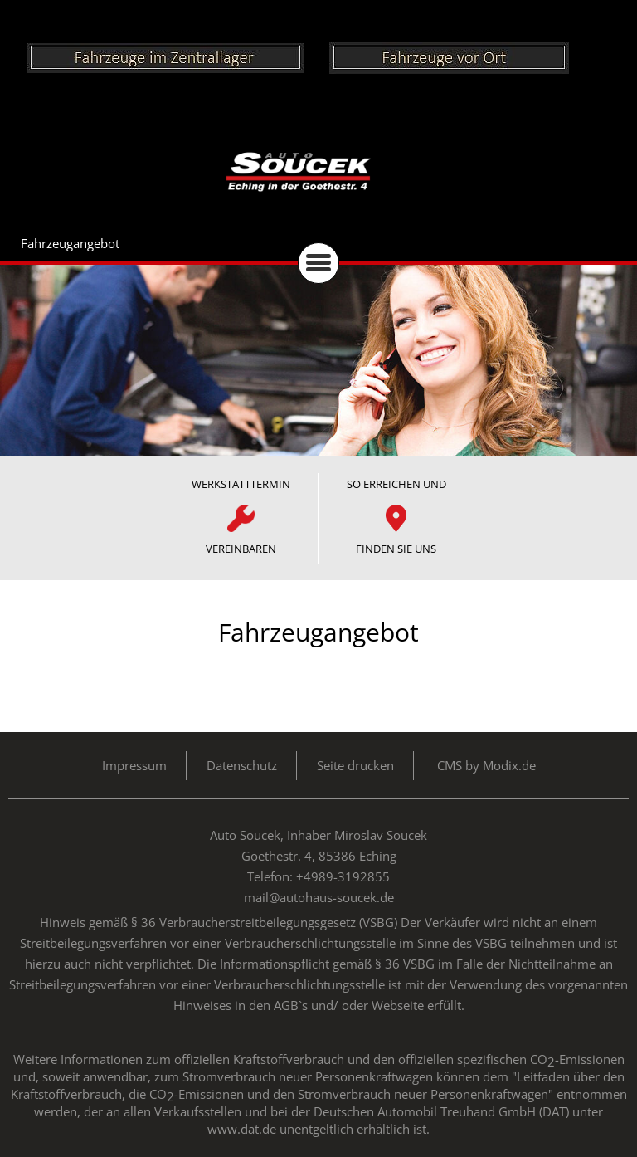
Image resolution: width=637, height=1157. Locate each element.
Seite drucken (355, 765)
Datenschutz (242, 765)
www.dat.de (241, 1128)
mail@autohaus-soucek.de (319, 897)
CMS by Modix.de (486, 765)
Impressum (134, 765)
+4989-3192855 (343, 876)
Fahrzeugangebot (70, 243)
